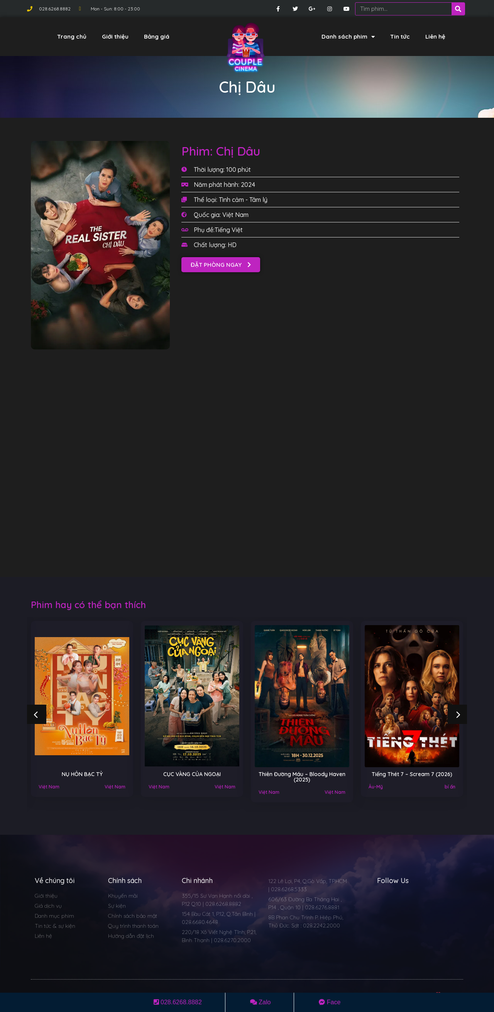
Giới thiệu (115, 36)
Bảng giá (156, 36)
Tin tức (400, 36)
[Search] (458, 9)
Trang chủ (71, 36)
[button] (220, 264)
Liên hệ (435, 36)
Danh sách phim (348, 37)
